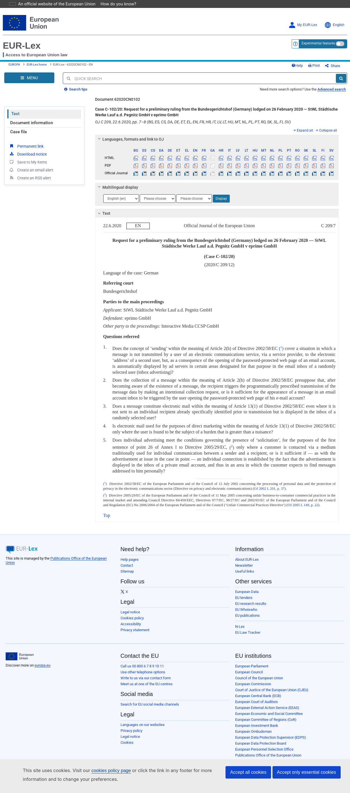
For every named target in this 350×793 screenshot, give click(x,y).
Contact (127, 562)
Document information (31, 119)
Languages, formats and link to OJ (130, 135)
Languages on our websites (143, 721)
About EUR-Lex (247, 556)
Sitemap (127, 568)
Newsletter (244, 562)
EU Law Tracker (247, 629)
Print (323, 60)
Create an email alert (31, 166)
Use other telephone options (143, 668)
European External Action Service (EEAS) (267, 704)
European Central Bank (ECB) (258, 692)
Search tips (75, 85)
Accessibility (131, 620)
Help (306, 60)
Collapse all (326, 127)
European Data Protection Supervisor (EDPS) (270, 734)
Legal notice (130, 608)
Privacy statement (135, 626)
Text (15, 110)
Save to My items (28, 158)
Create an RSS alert (30, 174)
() (281, 344)
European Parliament (251, 662)
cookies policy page (102, 770)
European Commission (253, 680)
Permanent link (26, 142)
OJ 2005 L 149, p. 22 (303, 501)
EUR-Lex (21, 38)
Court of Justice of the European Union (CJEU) (271, 686)
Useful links (244, 568)
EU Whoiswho (246, 606)
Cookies (127, 739)
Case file (18, 128)
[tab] (217, 135)
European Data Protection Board (260, 740)
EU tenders (243, 594)
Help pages (130, 556)
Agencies (242, 757)
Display (221, 195)
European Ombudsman (253, 728)
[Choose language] (121, 195)
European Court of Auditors (256, 698)
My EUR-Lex (303, 17)
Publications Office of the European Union (268, 751)
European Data (247, 588)
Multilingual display (117, 183)
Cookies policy (132, 614)
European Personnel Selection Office (264, 745)
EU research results (250, 600)
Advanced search (331, 85)
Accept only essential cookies (306, 772)
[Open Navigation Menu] (29, 74)
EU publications (247, 612)
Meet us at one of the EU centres (147, 680)
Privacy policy (131, 727)
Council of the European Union (259, 674)
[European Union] (20, 653)
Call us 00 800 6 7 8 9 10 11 (142, 662)
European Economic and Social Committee (269, 710)
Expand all (303, 127)
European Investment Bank (256, 722)
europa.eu (42, 661)
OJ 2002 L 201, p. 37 (269, 485)
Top (106, 511)
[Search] (341, 74)
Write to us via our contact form (146, 674)
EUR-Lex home (37, 59)
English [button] (334, 17)
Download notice (28, 150)
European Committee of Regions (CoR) (266, 716)
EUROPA (14, 59)
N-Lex (239, 623)
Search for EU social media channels (150, 701)
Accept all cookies (248, 772)
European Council (249, 668)
